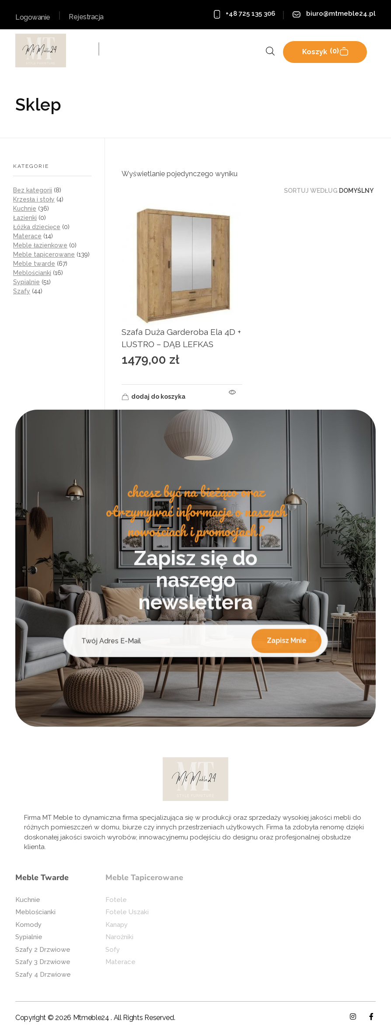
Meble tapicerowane (44, 254)
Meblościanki (32, 272)
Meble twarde (34, 263)
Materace (27, 236)
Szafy (21, 291)
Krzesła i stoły (34, 199)
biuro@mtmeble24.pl (341, 13)
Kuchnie (24, 208)
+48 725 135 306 (250, 13)
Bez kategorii (32, 190)
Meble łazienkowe (40, 245)
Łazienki (25, 217)
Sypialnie (26, 282)
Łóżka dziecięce (36, 226)
